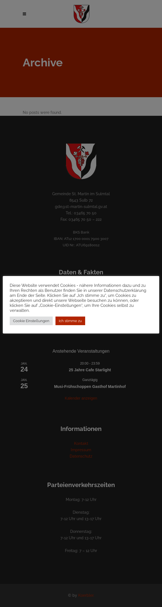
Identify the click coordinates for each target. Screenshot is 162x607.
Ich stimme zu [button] (70, 321)
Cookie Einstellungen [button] (31, 321)
